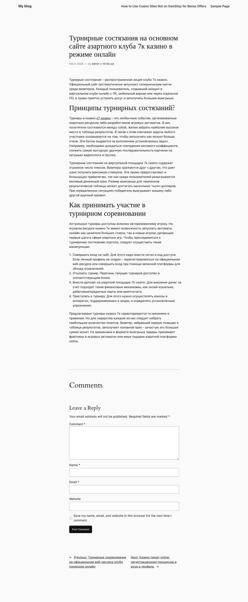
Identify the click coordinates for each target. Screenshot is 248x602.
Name (74, 465)
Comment (77, 424)
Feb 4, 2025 (76, 63)
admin (95, 63)
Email (74, 482)
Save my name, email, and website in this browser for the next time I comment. (122, 518)
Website (75, 499)
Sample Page (220, 6)
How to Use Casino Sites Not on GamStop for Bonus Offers (163, 6)
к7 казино (103, 118)
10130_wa (108, 63)
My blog (25, 6)
